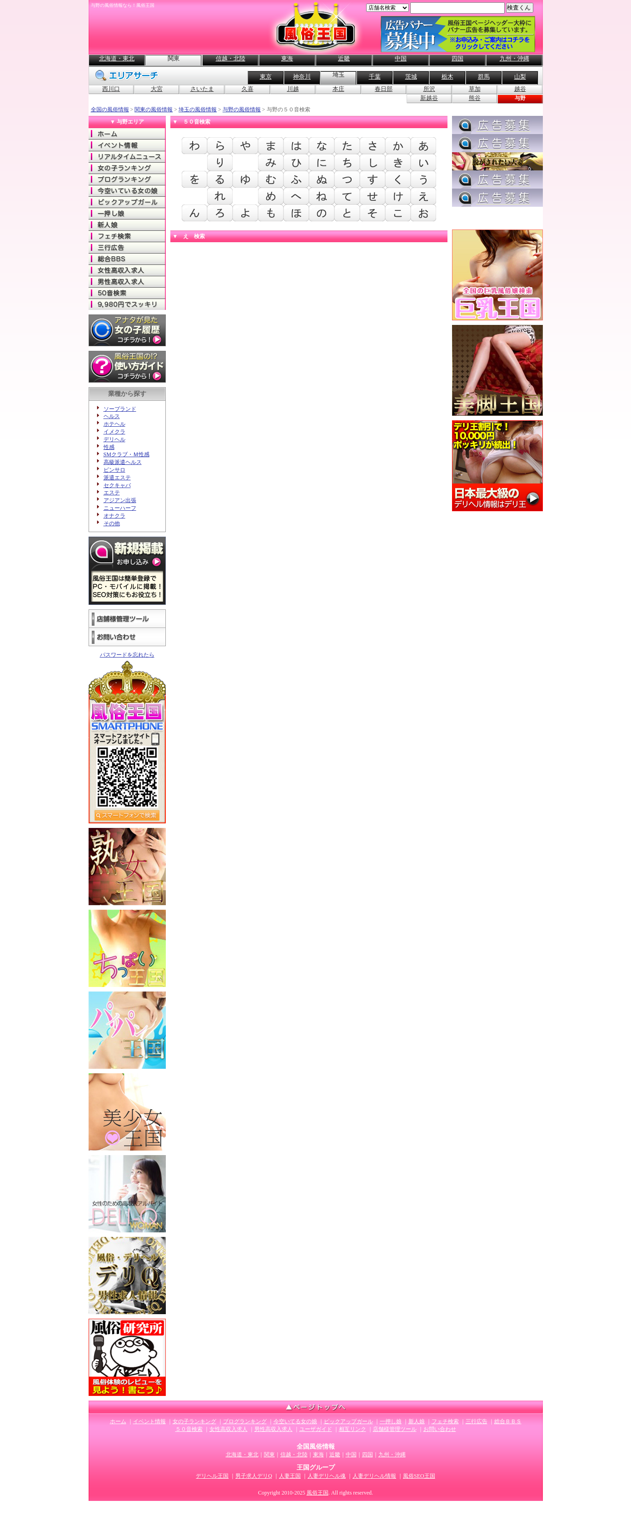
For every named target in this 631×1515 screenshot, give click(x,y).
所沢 (429, 88)
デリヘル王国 (212, 1476)
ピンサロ (114, 470)
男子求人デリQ (253, 1476)
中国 (401, 58)
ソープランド (120, 409)
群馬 (484, 76)
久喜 (247, 88)
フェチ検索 (127, 236)
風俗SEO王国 (419, 1476)
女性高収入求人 (127, 270)
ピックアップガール (127, 202)
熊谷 (475, 98)
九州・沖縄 (514, 58)
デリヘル (114, 439)
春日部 (384, 88)
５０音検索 (189, 1429)
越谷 (520, 88)
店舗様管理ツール (127, 618)
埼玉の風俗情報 (198, 109)
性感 (109, 447)
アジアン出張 (120, 500)
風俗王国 (317, 1493)
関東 (269, 1454)
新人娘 (127, 224)
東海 (287, 58)
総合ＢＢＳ (127, 258)
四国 (457, 58)
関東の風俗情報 (153, 109)
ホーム (127, 134)
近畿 (344, 58)
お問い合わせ (127, 637)
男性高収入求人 (127, 281)
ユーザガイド (315, 1429)
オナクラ (114, 516)
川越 (293, 88)
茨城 (411, 76)
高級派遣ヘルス (123, 462)
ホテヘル (114, 424)
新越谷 (429, 98)
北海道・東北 (116, 58)
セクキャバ (117, 485)
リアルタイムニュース (127, 156)
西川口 (111, 88)
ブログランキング (127, 179)
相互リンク (352, 1429)
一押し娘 (127, 213)
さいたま (202, 88)
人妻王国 (290, 1476)
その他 (112, 523)
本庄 (338, 88)
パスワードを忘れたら (127, 655)
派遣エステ (117, 477)
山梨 (520, 76)
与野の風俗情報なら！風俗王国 (122, 5)
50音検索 (127, 293)
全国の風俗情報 (110, 109)
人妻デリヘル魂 (327, 1476)
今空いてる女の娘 (127, 190)
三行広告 (127, 247)
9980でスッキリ (127, 304)
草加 (475, 88)
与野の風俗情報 (242, 109)
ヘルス (112, 416)
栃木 (447, 76)
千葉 (375, 76)
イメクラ (114, 432)
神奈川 (302, 76)
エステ (112, 492)
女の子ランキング (127, 168)
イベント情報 (127, 145)
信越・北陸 (230, 58)
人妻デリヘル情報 (374, 1476)
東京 (266, 76)
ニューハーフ (120, 508)
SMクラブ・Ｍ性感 (126, 454)
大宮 (157, 88)
